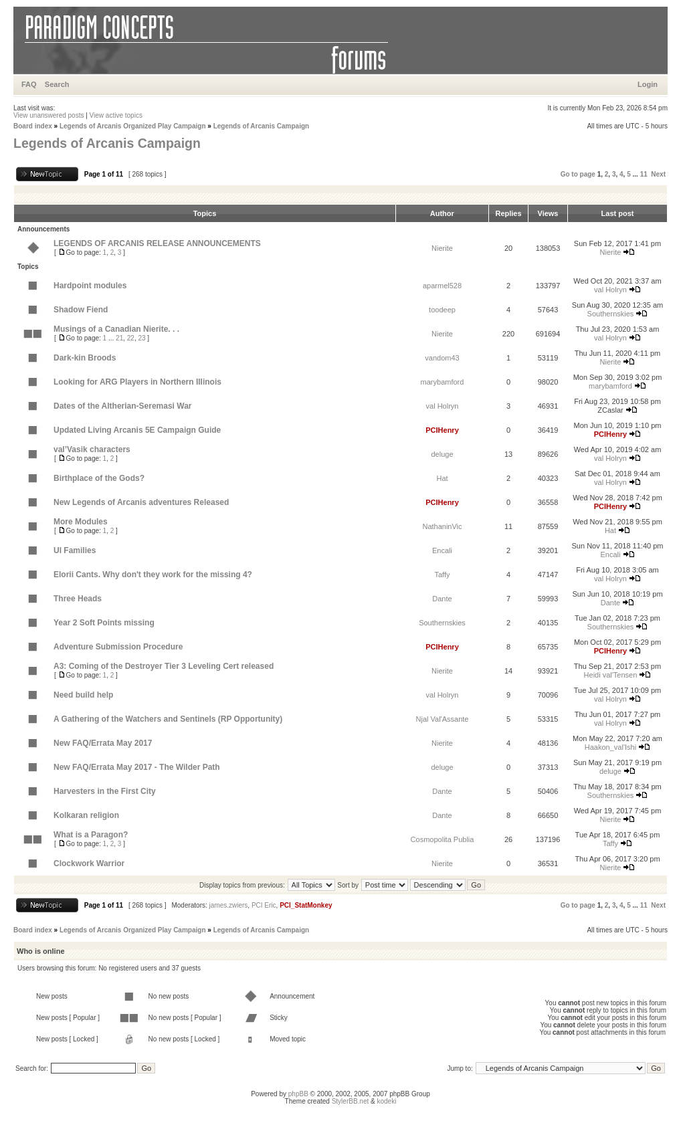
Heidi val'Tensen (611, 675)
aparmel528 (442, 286)
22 (130, 338)
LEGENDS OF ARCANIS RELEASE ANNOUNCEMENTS (157, 243)
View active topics (116, 115)
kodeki (386, 1101)
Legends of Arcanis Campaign (261, 126)
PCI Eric (264, 905)
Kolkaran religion (86, 815)
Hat (442, 478)
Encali (442, 550)
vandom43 (442, 358)
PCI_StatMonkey (306, 905)
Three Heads (78, 598)
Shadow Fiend (81, 309)
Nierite (442, 248)
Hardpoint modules (90, 285)
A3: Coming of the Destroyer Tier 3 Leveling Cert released (164, 666)
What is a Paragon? (91, 834)
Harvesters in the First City (105, 791)
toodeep (442, 310)
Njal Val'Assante (442, 719)
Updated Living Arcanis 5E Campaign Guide (137, 430)
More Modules (81, 521)
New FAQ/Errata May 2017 (103, 743)
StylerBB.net (350, 1101)
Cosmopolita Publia (442, 839)
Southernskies (610, 314)
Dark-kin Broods (85, 358)
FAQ (29, 84)
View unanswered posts (48, 115)
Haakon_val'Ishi (610, 747)
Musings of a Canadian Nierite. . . (116, 329)
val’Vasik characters (92, 449)
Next (658, 174)
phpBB (298, 1094)
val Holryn (610, 290)
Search (57, 84)
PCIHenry (442, 430)
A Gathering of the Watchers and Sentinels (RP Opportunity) (168, 719)
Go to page (578, 174)
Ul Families (75, 550)
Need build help (83, 695)
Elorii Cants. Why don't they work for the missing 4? (153, 574)
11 (644, 174)
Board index (32, 126)
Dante (442, 599)
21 (119, 338)
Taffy (442, 575)
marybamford (442, 382)
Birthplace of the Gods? (99, 478)
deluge (442, 454)
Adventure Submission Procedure (118, 646)
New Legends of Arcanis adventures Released (141, 502)
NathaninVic (442, 526)
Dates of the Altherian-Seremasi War (123, 406)
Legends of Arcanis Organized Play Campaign (133, 126)
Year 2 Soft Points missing (104, 622)
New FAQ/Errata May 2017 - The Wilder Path (137, 767)
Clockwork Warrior (89, 863)
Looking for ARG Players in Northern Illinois (137, 382)
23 (141, 338)
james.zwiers (228, 905)
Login (648, 84)
